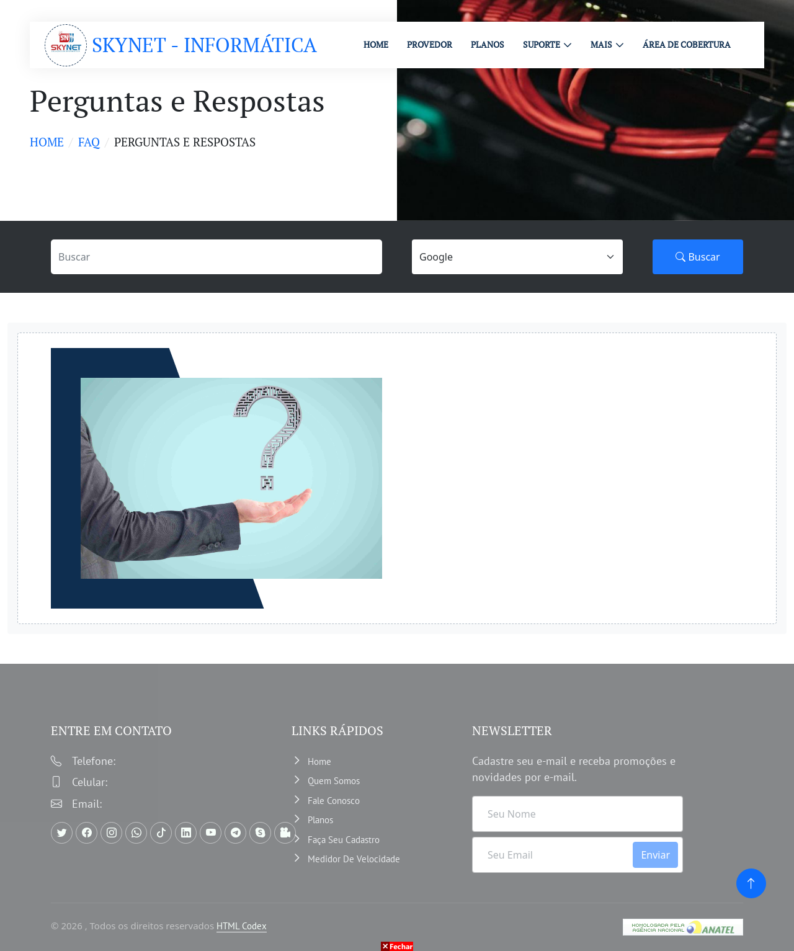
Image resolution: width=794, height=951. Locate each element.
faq (89, 142)
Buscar (698, 257)
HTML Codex (241, 926)
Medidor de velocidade (354, 859)
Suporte (541, 44)
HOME (376, 44)
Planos (320, 820)
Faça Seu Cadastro (344, 840)
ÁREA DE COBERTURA (687, 44)
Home (47, 142)
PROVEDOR (429, 44)
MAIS (601, 44)
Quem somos (334, 781)
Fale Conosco (334, 800)
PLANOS (487, 44)
